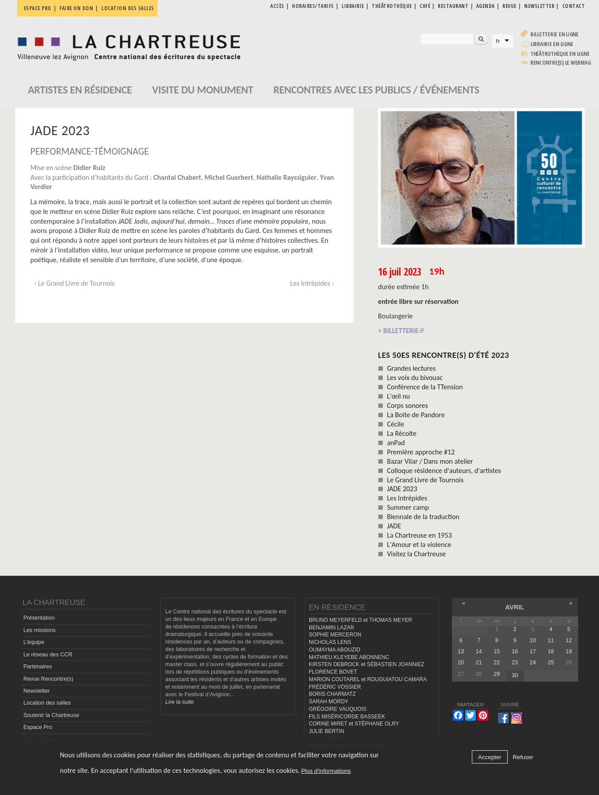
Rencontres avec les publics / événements (376, 89)
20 (461, 662)
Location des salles (127, 8)
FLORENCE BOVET (333, 672)
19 (569, 651)
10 (533, 640)
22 (497, 662)
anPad (396, 442)
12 (569, 640)
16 (515, 651)
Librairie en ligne (551, 44)
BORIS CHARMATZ (332, 694)
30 (515, 675)
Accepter (490, 757)
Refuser (523, 757)
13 (461, 651)
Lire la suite (179, 702)
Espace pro (37, 8)
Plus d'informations (326, 771)
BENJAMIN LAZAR (331, 627)
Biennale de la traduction (423, 516)
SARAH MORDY (328, 701)
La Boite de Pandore (416, 415)
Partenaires (37, 666)
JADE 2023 (402, 489)
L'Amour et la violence (419, 544)
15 (497, 651)
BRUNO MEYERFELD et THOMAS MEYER (360, 620)
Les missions (39, 630)
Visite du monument (202, 89)
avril (515, 607)
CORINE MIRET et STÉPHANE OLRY (354, 724)
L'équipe (33, 642)
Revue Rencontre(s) (48, 679)
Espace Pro (37, 727)
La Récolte (401, 433)
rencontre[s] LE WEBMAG (560, 62)
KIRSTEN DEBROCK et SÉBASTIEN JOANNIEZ (366, 664)
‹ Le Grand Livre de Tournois (74, 283)
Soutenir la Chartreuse (51, 715)
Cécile (395, 424)
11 (551, 640)
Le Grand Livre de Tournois (425, 480)
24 (533, 662)
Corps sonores (407, 405)
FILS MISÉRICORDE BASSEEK (347, 717)
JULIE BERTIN (326, 731)
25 (551, 662)
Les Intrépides (407, 498)
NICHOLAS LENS (330, 642)
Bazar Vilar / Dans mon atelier (430, 461)
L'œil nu (398, 396)
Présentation (39, 618)
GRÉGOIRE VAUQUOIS (337, 709)
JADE (394, 526)
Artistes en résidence (80, 89)
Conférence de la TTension (425, 387)
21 (479, 662)
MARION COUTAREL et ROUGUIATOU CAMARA (368, 679)
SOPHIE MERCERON (335, 635)
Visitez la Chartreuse (416, 554)
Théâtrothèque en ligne (560, 54)
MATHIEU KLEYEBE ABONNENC (349, 657)
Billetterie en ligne (554, 34)
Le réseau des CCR (48, 655)
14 (479, 651)
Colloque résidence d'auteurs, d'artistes (444, 470)
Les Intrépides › (312, 283)
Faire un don (76, 8)
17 (533, 651)
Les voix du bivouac (415, 377)
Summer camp (408, 507)
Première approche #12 (421, 452)
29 (497, 674)
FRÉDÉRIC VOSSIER (335, 687)
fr (498, 41)
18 (551, 651)
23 (515, 662)
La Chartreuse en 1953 (419, 535)
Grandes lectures (411, 368)
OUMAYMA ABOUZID (334, 650)
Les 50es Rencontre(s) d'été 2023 (443, 355)
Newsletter (36, 691)
